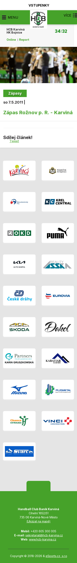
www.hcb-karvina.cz (42, 539)
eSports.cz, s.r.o (56, 556)
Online (11, 39)
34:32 (61, 31)
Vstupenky (36, 5)
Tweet (14, 141)
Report (24, 39)
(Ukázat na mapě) (38, 521)
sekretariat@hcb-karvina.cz (44, 535)
